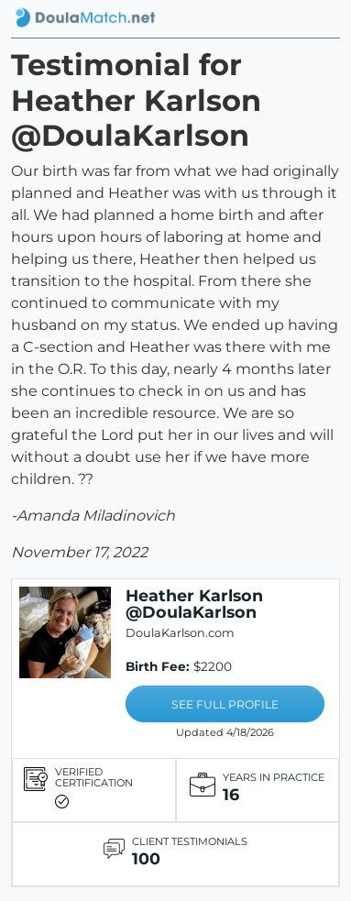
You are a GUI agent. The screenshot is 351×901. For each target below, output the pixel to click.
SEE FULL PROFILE (225, 704)
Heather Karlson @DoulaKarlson (194, 603)
